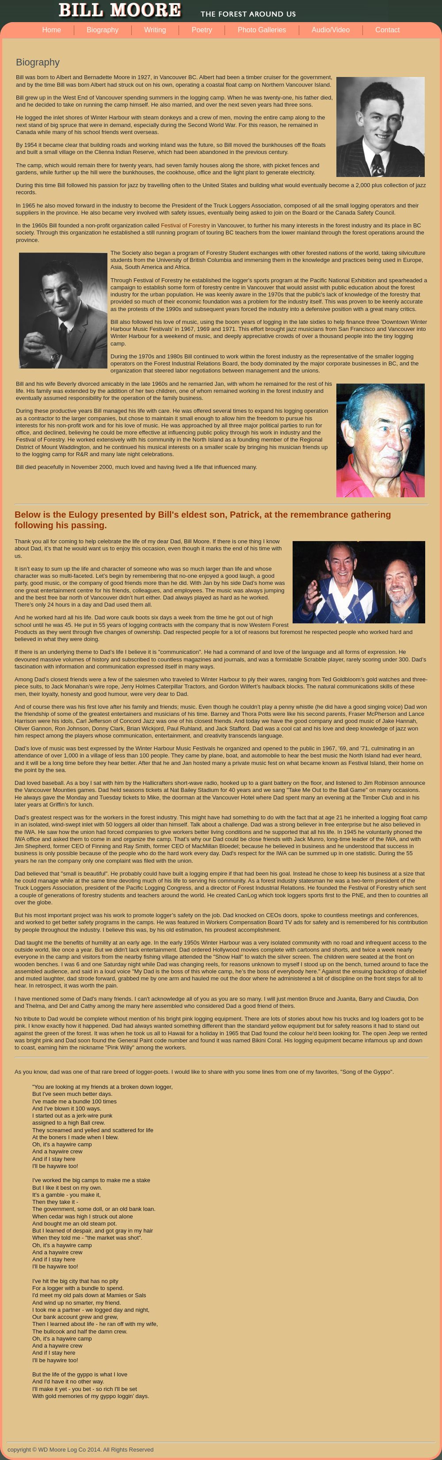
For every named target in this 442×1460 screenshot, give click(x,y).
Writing (155, 30)
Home (51, 30)
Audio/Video (331, 30)
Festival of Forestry (185, 225)
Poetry (202, 30)
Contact (387, 30)
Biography (102, 30)
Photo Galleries (262, 30)
